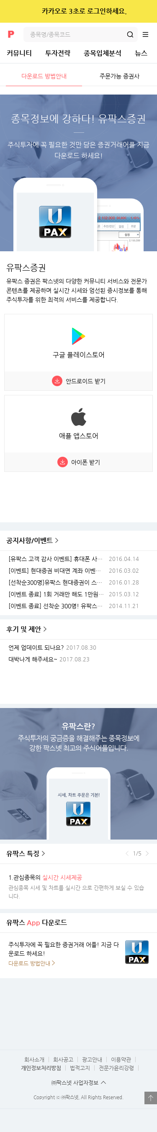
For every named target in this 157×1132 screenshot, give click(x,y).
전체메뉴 (149, 34)
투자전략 (57, 53)
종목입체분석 (102, 53)
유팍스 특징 (22, 853)
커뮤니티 (19, 53)
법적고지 (80, 1068)
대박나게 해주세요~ (32, 659)
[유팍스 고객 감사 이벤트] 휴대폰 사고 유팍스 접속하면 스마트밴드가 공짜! (57, 559)
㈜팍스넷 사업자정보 (74, 1082)
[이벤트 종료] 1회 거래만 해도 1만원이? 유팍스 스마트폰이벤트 (57, 594)
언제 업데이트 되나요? (36, 648)
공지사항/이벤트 (29, 540)
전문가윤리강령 (116, 1068)
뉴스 (141, 53)
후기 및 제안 (23, 629)
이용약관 (121, 1059)
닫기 (145, 11)
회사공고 (63, 1059)
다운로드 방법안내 (44, 76)
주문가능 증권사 (119, 76)
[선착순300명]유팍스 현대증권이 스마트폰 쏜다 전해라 (57, 582)
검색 (130, 34)
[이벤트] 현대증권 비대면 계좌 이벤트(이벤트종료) (57, 571)
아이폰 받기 (85, 462)
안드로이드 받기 (86, 381)
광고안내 (92, 1059)
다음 (147, 853)
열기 (150, 1098)
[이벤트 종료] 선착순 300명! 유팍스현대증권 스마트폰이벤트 (57, 606)
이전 (127, 853)
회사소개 (34, 1059)
